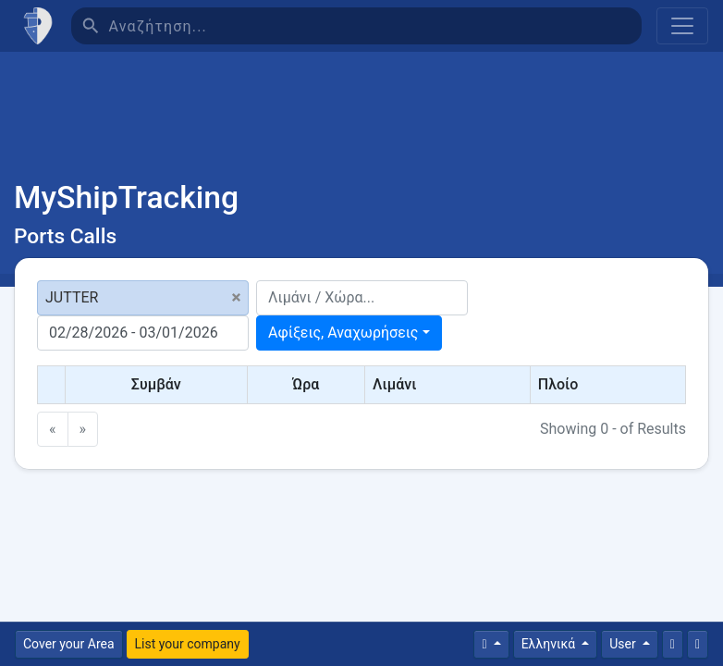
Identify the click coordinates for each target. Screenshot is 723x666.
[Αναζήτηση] (375, 25)
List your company (187, 643)
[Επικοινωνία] (672, 644)
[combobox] (349, 333)
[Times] (491, 644)
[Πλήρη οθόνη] (697, 644)
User (624, 643)
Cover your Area (69, 643)
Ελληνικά (550, 643)
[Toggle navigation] (682, 25)
